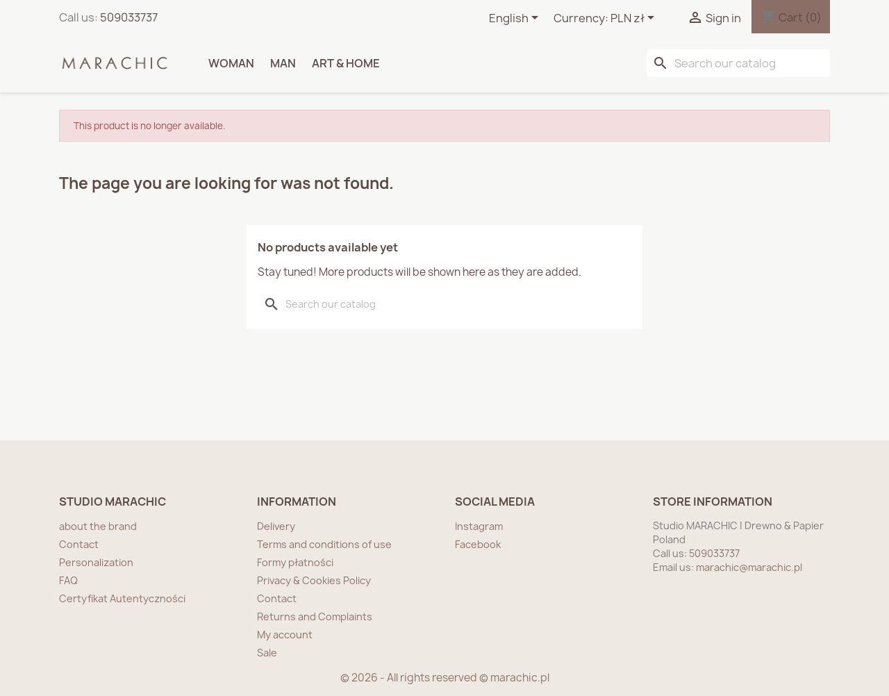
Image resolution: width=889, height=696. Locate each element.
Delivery (276, 526)
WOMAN (231, 63)
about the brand (98, 526)
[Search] (738, 63)
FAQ (68, 580)
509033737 (129, 17)
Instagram (479, 526)
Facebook (478, 544)
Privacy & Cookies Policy (314, 580)
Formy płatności (295, 562)
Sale (267, 652)
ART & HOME (346, 63)
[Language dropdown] (516, 18)
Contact (79, 544)
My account (285, 634)
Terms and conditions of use (324, 544)
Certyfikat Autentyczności (122, 598)
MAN (283, 63)
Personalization (96, 562)
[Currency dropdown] (634, 18)
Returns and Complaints (314, 616)
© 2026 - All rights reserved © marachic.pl (444, 677)
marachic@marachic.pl (749, 567)
